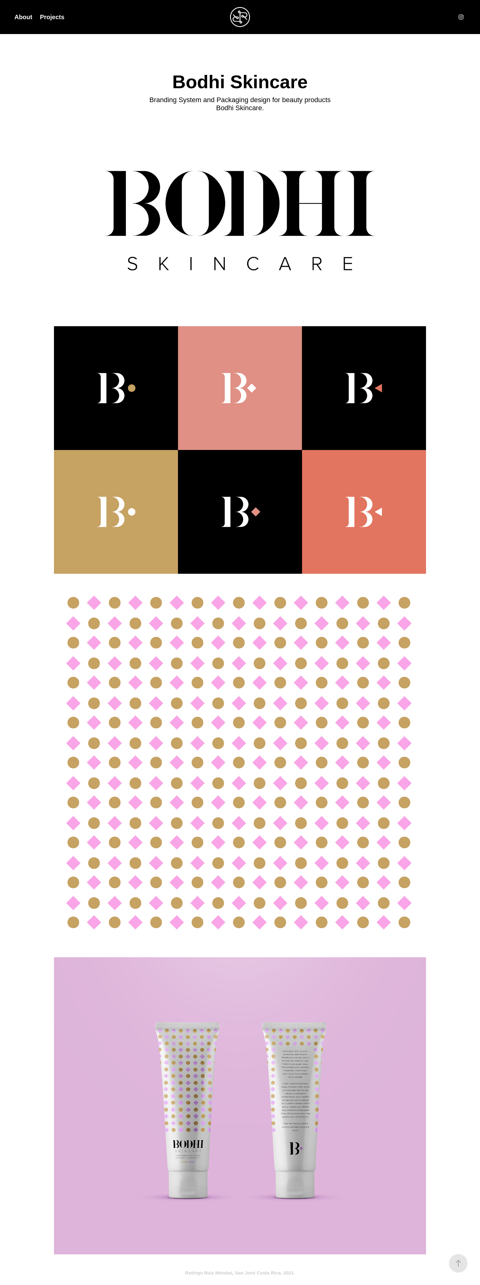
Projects (52, 17)
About (23, 17)
